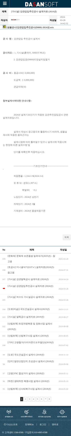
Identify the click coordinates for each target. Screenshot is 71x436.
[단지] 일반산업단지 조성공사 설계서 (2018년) (31, 361)
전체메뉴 (29, 424)
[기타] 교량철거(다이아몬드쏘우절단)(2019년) (31, 342)
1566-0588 (18, 432)
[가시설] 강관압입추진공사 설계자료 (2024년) (30, 286)
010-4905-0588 (40, 432)
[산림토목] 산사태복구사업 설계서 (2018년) (29, 389)
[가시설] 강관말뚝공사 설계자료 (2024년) (28, 279)
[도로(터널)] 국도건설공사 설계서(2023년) (29, 309)
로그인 (43, 424)
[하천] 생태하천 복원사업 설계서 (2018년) (28, 381)
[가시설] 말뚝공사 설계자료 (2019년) (26, 317)
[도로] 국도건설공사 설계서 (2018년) (26, 354)
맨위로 (55, 424)
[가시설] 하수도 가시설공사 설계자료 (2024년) (31, 297)
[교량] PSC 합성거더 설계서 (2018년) (26, 373)
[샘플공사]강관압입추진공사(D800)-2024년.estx (30, 27)
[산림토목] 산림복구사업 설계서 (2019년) (28, 335)
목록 (66, 237)
